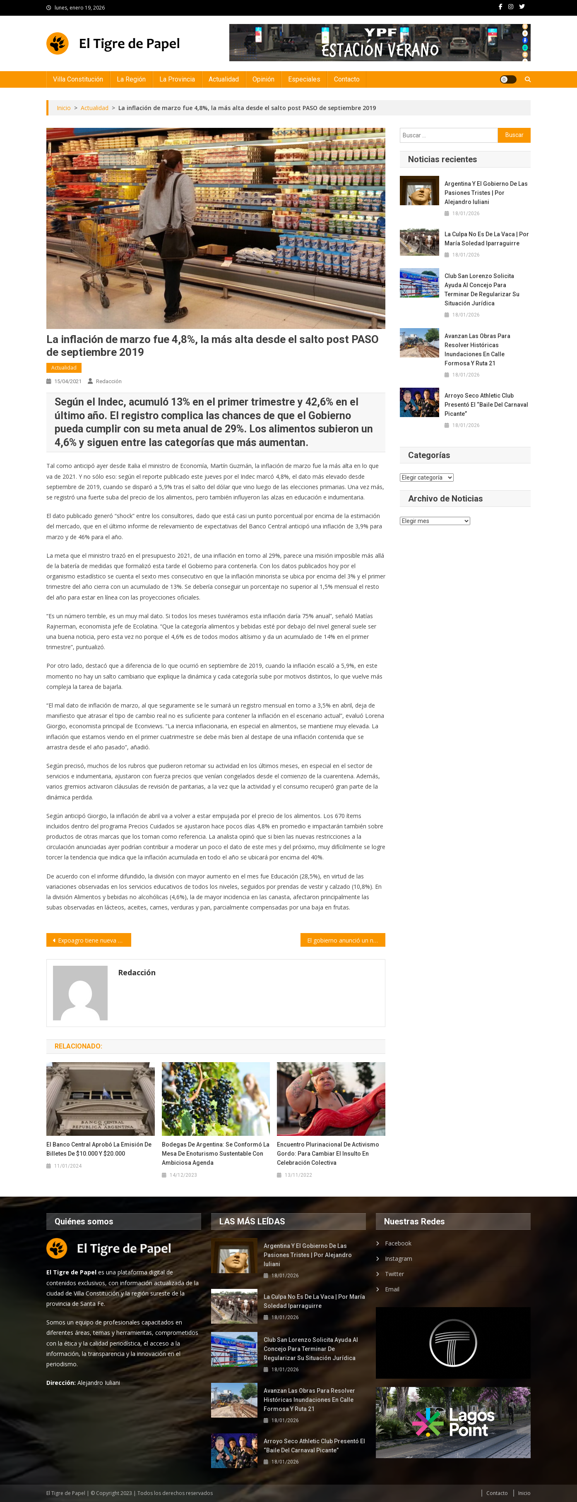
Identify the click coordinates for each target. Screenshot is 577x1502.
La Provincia (177, 79)
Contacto (347, 79)
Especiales (304, 79)
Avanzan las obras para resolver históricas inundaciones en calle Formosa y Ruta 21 (477, 350)
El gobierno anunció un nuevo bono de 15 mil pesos (346, 940)
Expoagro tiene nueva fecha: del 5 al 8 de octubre (94, 940)
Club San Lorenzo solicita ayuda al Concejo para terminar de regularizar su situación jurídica (482, 290)
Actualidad (224, 79)
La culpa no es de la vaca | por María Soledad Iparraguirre (487, 239)
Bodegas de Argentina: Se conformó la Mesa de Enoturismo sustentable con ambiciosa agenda (215, 1153)
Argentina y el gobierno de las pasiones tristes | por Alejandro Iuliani (486, 192)
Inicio (524, 1493)
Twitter (394, 1274)
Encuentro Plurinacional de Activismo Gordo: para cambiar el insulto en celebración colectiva (328, 1153)
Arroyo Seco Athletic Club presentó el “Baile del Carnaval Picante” (486, 404)
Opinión (263, 79)
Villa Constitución (78, 79)
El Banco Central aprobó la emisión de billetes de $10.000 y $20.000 (98, 1149)
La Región (131, 79)
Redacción (109, 381)
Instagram (398, 1258)
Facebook (398, 1243)
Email (392, 1289)
